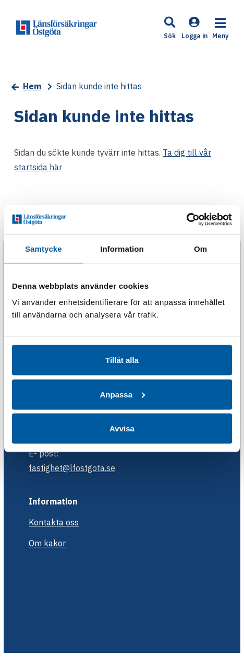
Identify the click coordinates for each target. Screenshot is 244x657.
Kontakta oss (54, 522)
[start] (56, 27)
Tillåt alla (122, 360)
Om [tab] (200, 248)
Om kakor (47, 543)
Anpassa (122, 394)
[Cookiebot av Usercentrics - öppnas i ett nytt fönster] (186, 220)
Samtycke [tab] (43, 248)
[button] (170, 29)
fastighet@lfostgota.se (72, 468)
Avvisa (122, 428)
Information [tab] (122, 248)
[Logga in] (194, 35)
